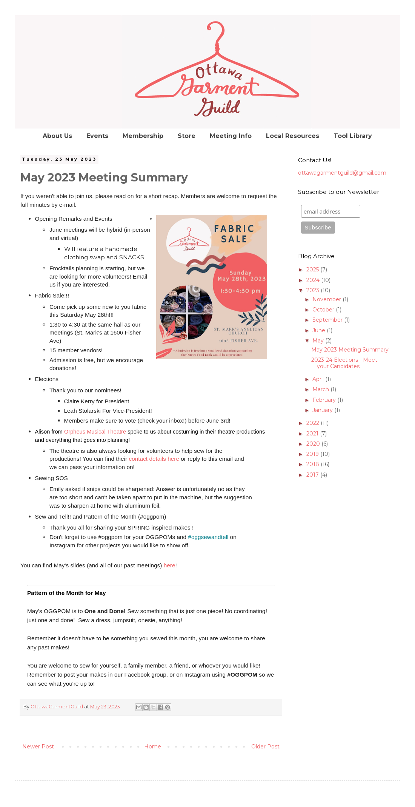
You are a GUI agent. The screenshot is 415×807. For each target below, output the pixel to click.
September (328, 319)
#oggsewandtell (208, 537)
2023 (313, 290)
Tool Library (353, 135)
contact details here (154, 458)
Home (152, 746)
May (318, 340)
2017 (313, 474)
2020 (313, 443)
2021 (313, 433)
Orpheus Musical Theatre (95, 432)
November (327, 299)
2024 (313, 280)
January (323, 410)
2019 (313, 454)
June (319, 330)
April (318, 379)
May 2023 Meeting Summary (350, 349)
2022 (313, 423)
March (321, 389)
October (324, 309)
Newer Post (38, 746)
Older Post (265, 746)
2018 (313, 464)
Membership (143, 135)
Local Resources (292, 135)
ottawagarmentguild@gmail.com (342, 172)
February (324, 400)
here (170, 565)
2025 (313, 269)
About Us (57, 135)
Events (97, 135)
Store (186, 135)
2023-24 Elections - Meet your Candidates (344, 363)
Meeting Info (231, 135)
